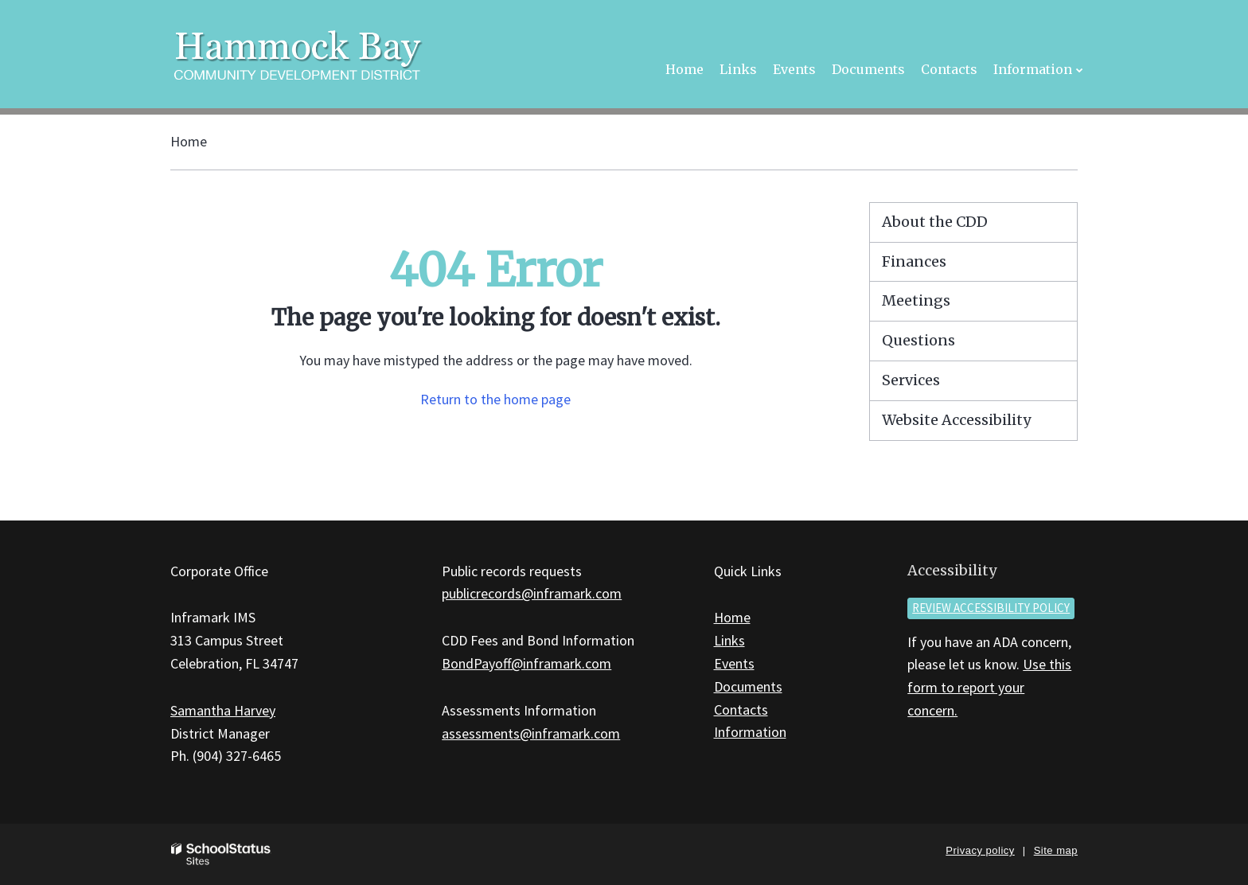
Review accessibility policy (991, 607)
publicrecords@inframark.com (532, 593)
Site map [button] (1056, 850)
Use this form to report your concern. (989, 687)
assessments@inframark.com (531, 733)
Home (188, 141)
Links (729, 640)
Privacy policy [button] (980, 850)
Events (734, 663)
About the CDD (935, 221)
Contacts (741, 709)
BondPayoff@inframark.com (526, 663)
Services (911, 380)
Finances (914, 261)
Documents (748, 686)
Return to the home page (495, 399)
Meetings (916, 300)
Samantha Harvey (222, 710)
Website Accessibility (956, 420)
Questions (918, 340)
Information (750, 732)
